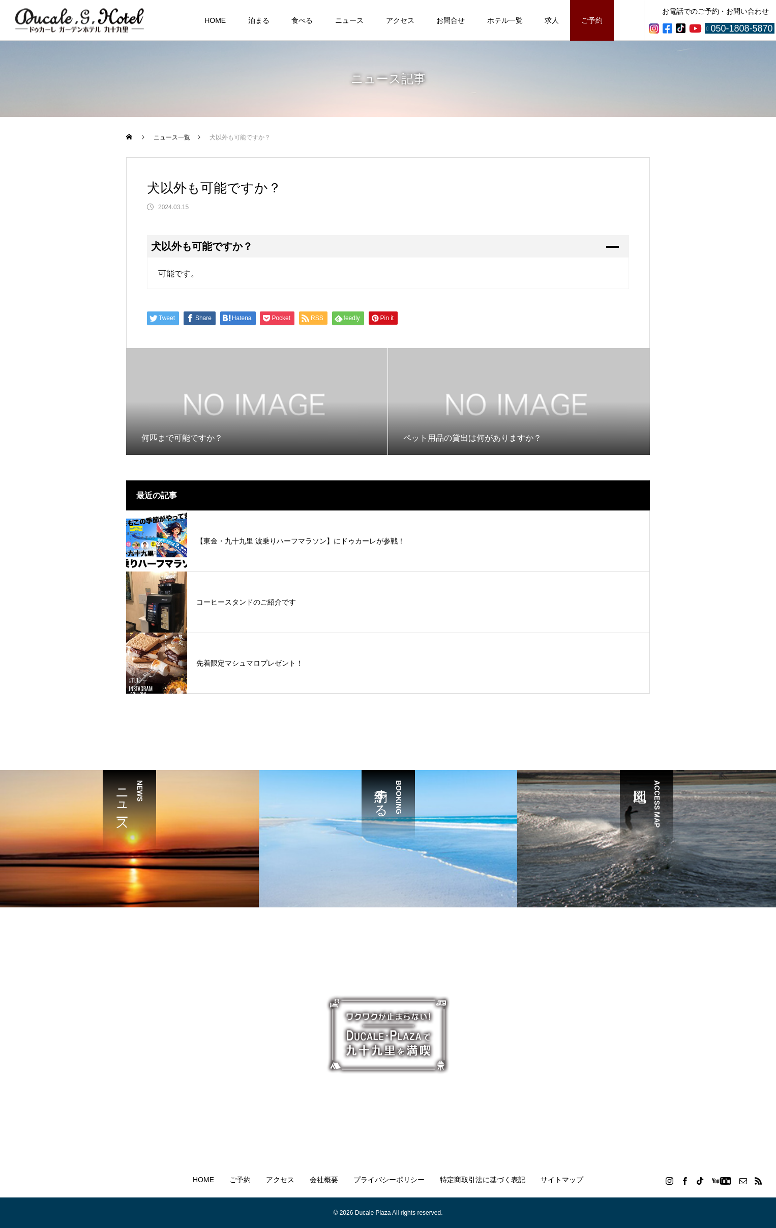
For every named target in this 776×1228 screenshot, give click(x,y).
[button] (388, 246)
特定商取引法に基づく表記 (482, 1180)
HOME (215, 20)
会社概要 (324, 1180)
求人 (552, 20)
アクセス (400, 20)
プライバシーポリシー (389, 1180)
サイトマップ (562, 1180)
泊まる (259, 20)
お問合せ (450, 20)
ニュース (349, 20)
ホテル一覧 (505, 20)
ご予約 (592, 20)
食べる (302, 20)
